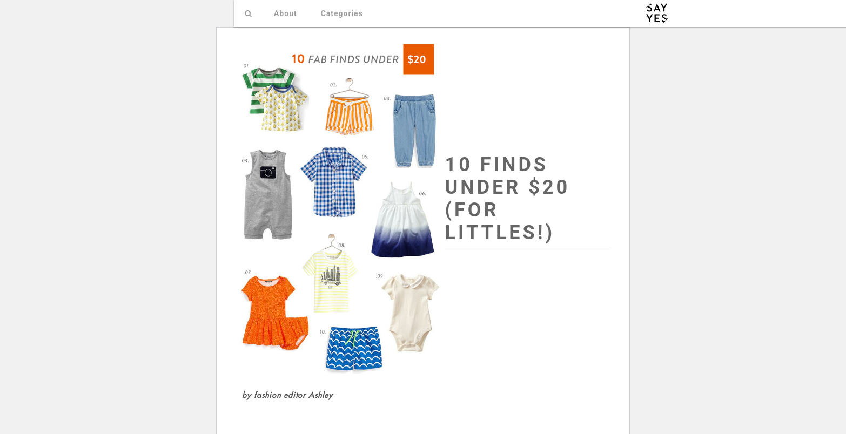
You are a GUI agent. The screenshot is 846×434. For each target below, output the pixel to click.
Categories (342, 13)
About (285, 13)
